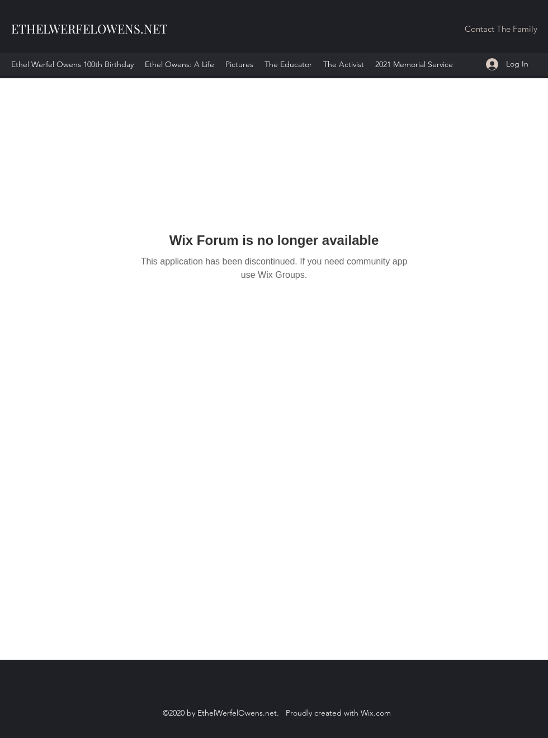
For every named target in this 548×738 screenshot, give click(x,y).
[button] (501, 29)
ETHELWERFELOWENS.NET (89, 28)
